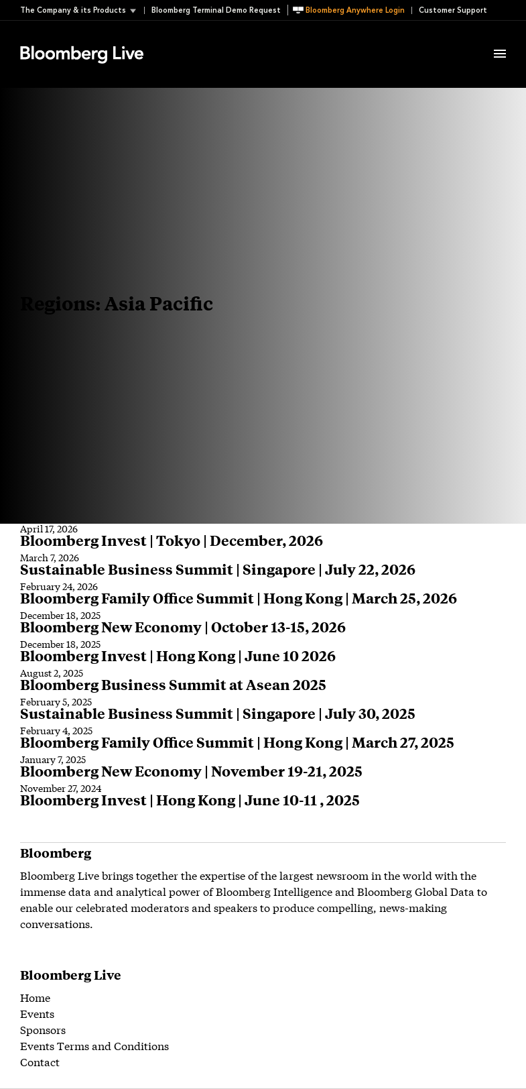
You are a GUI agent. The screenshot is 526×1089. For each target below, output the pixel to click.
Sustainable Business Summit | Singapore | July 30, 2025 (217, 713)
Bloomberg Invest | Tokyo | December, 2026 (171, 540)
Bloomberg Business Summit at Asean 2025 (173, 684)
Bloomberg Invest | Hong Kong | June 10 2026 (178, 655)
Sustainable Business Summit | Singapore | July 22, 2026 (217, 569)
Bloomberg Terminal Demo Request (216, 10)
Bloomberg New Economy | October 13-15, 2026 (183, 626)
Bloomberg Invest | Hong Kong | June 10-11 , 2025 (190, 799)
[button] (82, 10)
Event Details (186, 37)
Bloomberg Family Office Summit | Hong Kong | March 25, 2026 (238, 598)
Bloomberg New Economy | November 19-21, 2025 (191, 771)
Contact (40, 1061)
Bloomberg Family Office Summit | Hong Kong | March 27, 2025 (237, 742)
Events (37, 1013)
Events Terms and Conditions (94, 1045)
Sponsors (43, 1029)
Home (35, 997)
